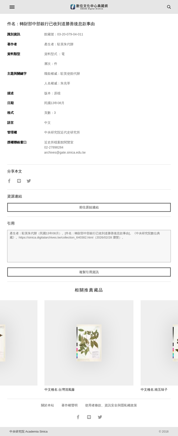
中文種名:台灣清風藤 (59, 389)
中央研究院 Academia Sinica (29, 431)
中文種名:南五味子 (154, 389)
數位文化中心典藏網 (89, 7)
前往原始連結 (89, 207)
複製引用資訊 (89, 272)
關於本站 (47, 405)
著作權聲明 (69, 405)
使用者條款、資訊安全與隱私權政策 (111, 405)
